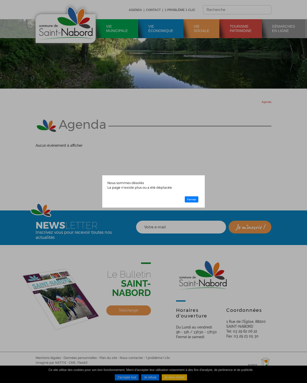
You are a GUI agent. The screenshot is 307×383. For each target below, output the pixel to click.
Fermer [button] (191, 199)
